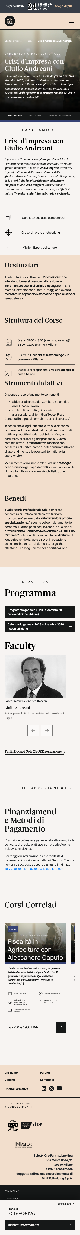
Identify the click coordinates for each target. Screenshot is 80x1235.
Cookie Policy (11, 1198)
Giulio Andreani (17, 708)
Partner (45, 1072)
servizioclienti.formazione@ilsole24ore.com (34, 869)
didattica (35, 115)
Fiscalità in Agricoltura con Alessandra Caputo (35, 949)
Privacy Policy (12, 1191)
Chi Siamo (11, 1072)
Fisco (30, 40)
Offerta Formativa (13, 40)
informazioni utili (60, 115)
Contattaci (47, 1080)
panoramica (15, 115)
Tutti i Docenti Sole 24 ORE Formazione (34, 752)
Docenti (10, 1080)
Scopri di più (65, 6)
